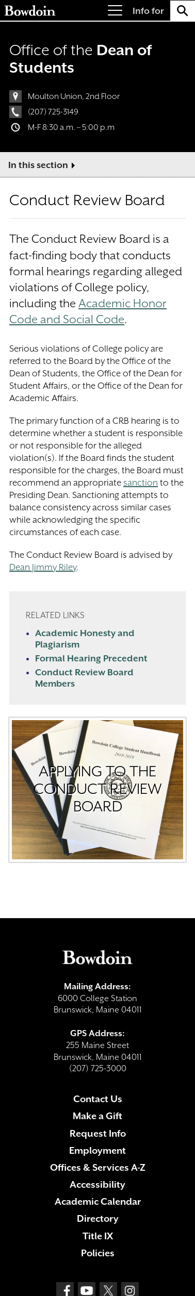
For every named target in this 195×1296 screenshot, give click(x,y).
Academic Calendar (98, 1201)
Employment (97, 1150)
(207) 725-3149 (53, 112)
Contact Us (97, 1098)
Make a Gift (97, 1115)
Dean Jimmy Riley (42, 567)
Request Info (98, 1133)
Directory (98, 1218)
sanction (140, 482)
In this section (38, 165)
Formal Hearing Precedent (91, 658)
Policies (98, 1253)
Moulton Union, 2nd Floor (74, 96)
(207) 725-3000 (97, 1068)
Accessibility (97, 1184)
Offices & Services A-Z (97, 1167)
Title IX (98, 1236)
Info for (148, 11)
